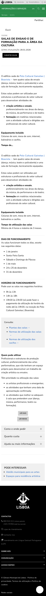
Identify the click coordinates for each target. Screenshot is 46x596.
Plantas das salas (18, 327)
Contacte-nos (9, 535)
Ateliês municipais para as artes (22, 472)
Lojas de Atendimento (13, 529)
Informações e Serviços (14, 8)
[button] (38, 8)
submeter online (10, 55)
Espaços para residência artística (23, 476)
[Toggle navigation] (43, 9)
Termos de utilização (21, 581)
